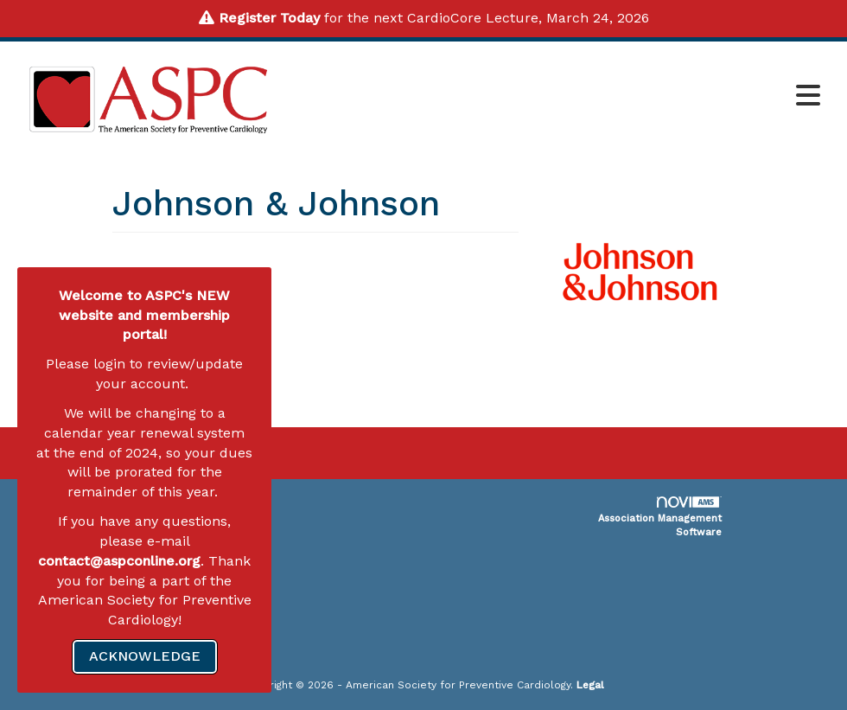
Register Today (269, 18)
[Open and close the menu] (556, 97)
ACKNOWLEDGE (145, 656)
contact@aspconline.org (119, 561)
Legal (590, 685)
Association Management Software (660, 517)
